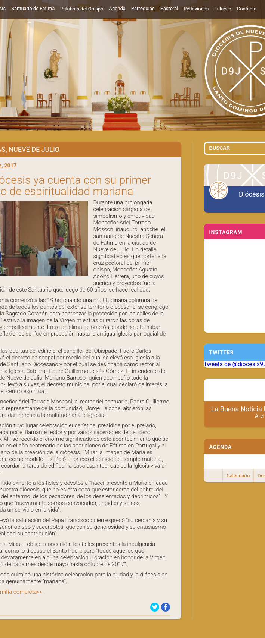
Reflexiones (196, 9)
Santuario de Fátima (33, 8)
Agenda (117, 8)
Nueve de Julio (34, 149)
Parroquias (143, 8)
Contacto (247, 9)
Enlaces (222, 9)
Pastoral (169, 8)
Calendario (238, 475)
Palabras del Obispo (81, 9)
